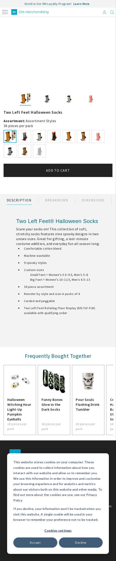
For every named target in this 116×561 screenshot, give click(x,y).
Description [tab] (19, 200)
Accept (35, 542)
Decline (80, 542)
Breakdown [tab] (56, 200)
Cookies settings (58, 530)
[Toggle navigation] (5, 11)
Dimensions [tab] (93, 200)
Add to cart (58, 170)
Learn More (81, 4)
